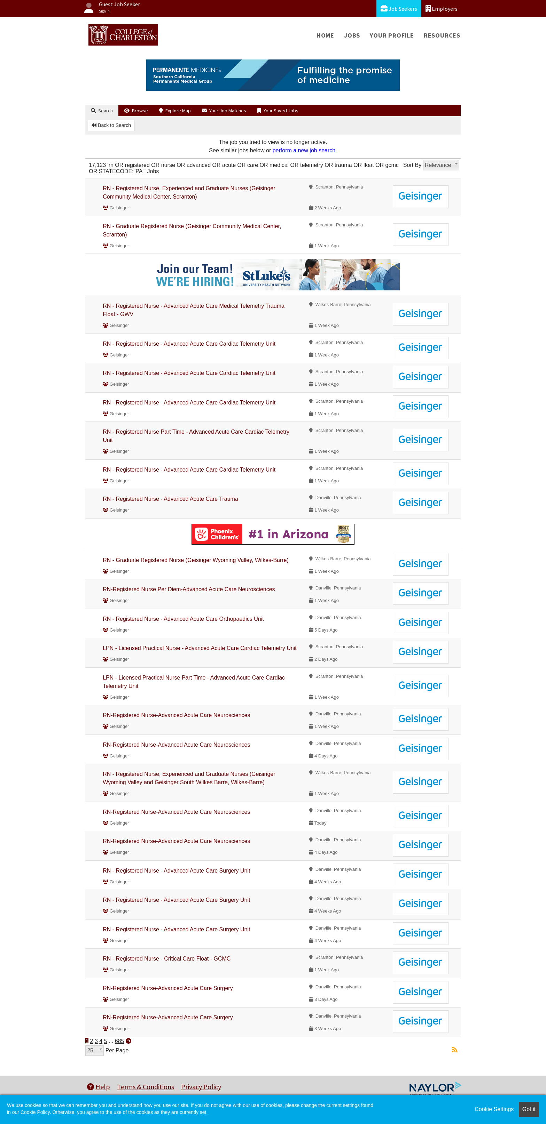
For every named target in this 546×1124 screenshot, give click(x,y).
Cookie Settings (494, 1109)
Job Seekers (399, 8)
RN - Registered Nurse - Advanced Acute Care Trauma (170, 499)
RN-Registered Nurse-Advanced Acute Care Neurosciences (176, 715)
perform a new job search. (305, 150)
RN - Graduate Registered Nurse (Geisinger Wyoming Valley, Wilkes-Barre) (196, 560)
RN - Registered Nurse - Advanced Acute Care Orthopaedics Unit (183, 619)
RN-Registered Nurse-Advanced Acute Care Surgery (168, 988)
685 (119, 1041)
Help (98, 1086)
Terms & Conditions (145, 1086)
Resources (442, 35)
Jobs (352, 35)
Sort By (412, 165)
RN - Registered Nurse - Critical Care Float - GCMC (167, 959)
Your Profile (392, 35)
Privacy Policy (201, 1086)
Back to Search (111, 125)
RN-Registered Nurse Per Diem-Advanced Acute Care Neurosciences (189, 589)
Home (325, 35)
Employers (442, 8)
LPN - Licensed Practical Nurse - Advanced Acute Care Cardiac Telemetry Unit (199, 648)
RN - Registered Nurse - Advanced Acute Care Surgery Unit (176, 871)
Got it (529, 1109)
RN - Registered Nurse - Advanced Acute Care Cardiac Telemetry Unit (189, 344)
